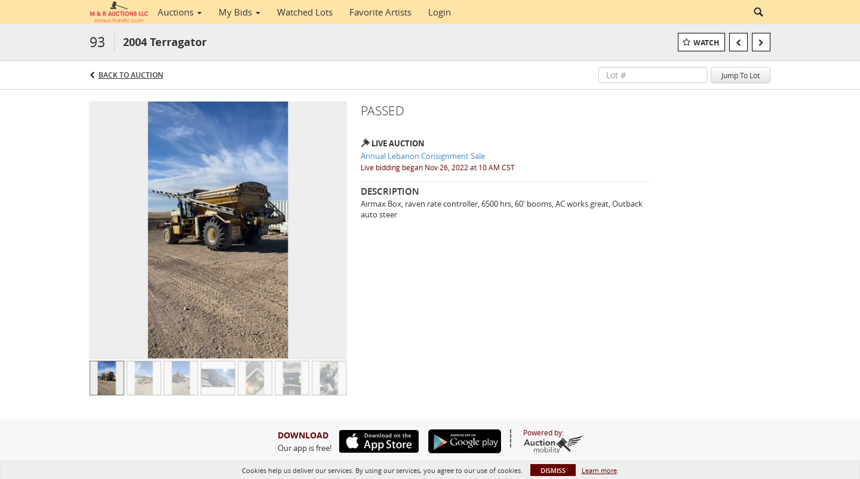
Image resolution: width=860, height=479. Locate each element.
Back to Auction (131, 75)
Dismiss (553, 470)
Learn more (599, 470)
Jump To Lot (740, 75)
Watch (706, 43)
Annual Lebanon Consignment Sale (423, 156)
